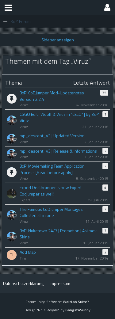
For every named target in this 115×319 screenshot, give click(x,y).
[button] (8, 8)
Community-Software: (57, 302)
